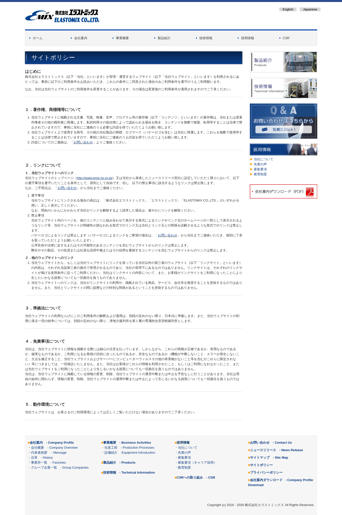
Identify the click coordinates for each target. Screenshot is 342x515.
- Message (56, 452)
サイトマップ (260, 457)
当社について (263, 159)
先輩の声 (260, 164)
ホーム (37, 38)
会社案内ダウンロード (266, 480)
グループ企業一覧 (44, 467)
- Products (127, 462)
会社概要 (37, 447)
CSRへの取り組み (190, 477)
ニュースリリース (263, 450)
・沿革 (32, 457)
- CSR (210, 477)
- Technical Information (137, 472)
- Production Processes (138, 447)
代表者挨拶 (39, 452)
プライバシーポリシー (266, 472)
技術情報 (205, 38)
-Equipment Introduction (138, 452)
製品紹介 (164, 38)
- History (47, 457)
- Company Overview (60, 447)
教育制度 (260, 174)
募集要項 (260, 169)
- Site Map (280, 457)
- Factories (58, 462)
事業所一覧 (39, 462)
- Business (135, 442)
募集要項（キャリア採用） (197, 462)
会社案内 (80, 38)
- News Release (291, 450)
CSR (286, 38)
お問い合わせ (83, 142)
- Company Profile (60, 442)
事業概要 (122, 38)
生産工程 (110, 447)
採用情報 (247, 38)
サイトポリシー (261, 465)
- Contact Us (282, 442)
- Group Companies (74, 467)
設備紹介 (110, 452)
